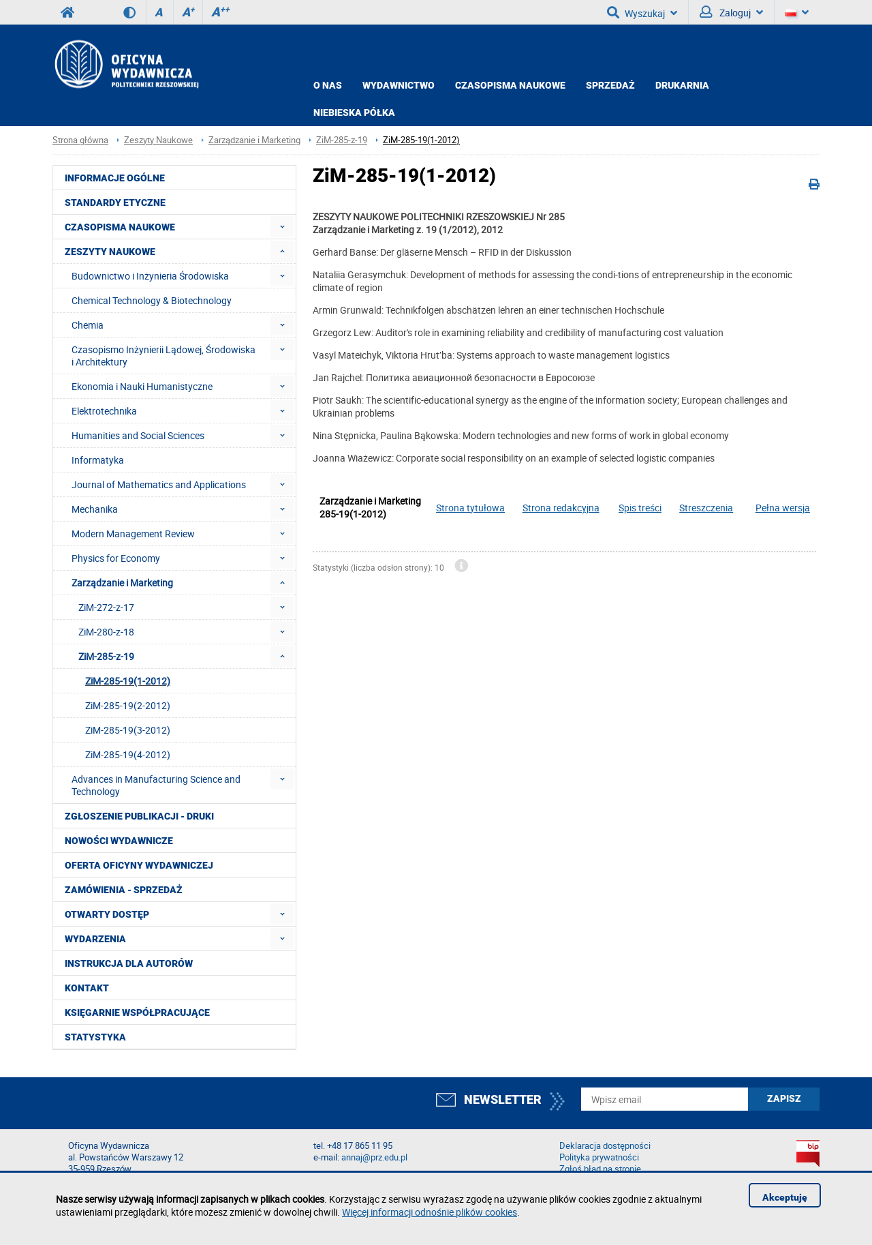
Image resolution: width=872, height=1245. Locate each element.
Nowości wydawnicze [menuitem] (119, 840)
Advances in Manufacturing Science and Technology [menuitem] (156, 785)
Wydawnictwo (398, 85)
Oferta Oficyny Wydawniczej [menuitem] (139, 865)
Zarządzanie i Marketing (254, 140)
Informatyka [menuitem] (98, 459)
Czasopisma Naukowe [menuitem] (120, 227)
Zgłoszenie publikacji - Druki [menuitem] (139, 816)
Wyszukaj (642, 12)
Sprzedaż (610, 85)
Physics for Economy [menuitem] (116, 558)
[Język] (797, 12)
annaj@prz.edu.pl (374, 1157)
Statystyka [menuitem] (95, 1037)
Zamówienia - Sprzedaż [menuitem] (124, 889)
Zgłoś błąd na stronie (600, 1169)
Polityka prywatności (599, 1157)
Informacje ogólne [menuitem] (115, 177)
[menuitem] (282, 226)
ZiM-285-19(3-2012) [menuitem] (127, 729)
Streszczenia (706, 507)
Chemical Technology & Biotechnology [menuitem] (152, 300)
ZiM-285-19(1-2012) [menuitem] (127, 680)
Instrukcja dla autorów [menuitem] (129, 963)
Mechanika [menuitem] (95, 508)
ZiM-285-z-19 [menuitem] (106, 656)
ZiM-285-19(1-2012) (421, 140)
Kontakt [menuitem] (87, 987)
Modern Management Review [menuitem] (133, 533)
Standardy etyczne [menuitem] (115, 202)
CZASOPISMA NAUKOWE (510, 85)
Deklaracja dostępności (605, 1146)
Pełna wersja (783, 507)
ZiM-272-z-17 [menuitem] (106, 607)
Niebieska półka (354, 112)
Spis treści (640, 507)
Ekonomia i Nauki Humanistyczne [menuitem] (142, 386)
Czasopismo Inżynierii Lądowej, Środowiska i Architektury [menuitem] (163, 355)
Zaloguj (731, 12)
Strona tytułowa (470, 507)
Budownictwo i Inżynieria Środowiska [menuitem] (150, 275)
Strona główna (80, 140)
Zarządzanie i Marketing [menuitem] (122, 582)
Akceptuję (784, 1197)
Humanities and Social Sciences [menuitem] (138, 435)
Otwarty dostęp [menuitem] (107, 914)
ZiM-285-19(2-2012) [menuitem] (127, 705)
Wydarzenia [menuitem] (95, 938)
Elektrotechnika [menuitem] (104, 410)
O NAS (327, 85)
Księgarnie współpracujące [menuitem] (137, 1012)
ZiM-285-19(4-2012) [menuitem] (127, 754)
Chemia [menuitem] (88, 324)
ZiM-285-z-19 (341, 140)
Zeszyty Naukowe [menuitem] (110, 251)
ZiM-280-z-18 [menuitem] (106, 631)
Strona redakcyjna (561, 507)
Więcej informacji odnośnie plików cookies (429, 1211)
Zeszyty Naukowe (158, 140)
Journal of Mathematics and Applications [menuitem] (159, 484)
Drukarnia (682, 85)
